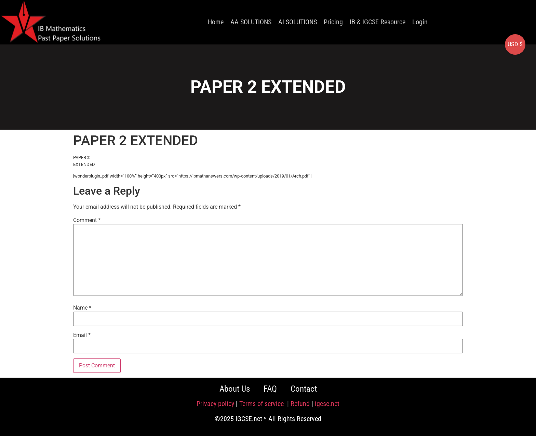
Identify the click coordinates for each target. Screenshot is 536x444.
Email (82, 335)
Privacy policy (215, 404)
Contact (304, 389)
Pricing (333, 22)
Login (420, 22)
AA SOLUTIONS (250, 22)
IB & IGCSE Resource (377, 22)
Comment (86, 220)
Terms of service (262, 404)
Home (216, 22)
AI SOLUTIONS (297, 22)
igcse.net (327, 404)
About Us (234, 389)
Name (82, 308)
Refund (300, 404)
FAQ (270, 389)
